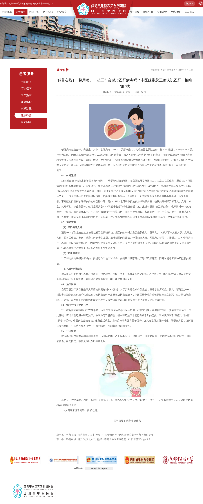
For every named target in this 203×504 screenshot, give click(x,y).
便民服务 (26, 81)
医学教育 (62, 12)
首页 (163, 70)
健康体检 (26, 101)
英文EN (189, 3)
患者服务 (20, 12)
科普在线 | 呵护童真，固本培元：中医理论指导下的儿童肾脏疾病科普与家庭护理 (109, 434)
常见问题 (26, 122)
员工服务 (189, 12)
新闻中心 (148, 12)
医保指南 (26, 95)
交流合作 (176, 12)
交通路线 (26, 108)
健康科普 (26, 115)
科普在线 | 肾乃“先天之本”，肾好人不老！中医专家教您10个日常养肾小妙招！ (108, 439)
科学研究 (134, 12)
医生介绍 (48, 12)
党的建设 (162, 12)
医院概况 (7, 12)
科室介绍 (34, 12)
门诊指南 (26, 88)
